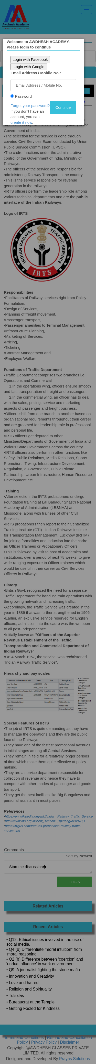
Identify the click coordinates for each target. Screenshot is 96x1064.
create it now (21, 122)
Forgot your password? (30, 105)
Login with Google (29, 66)
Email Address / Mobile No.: (35, 73)
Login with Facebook (30, 59)
